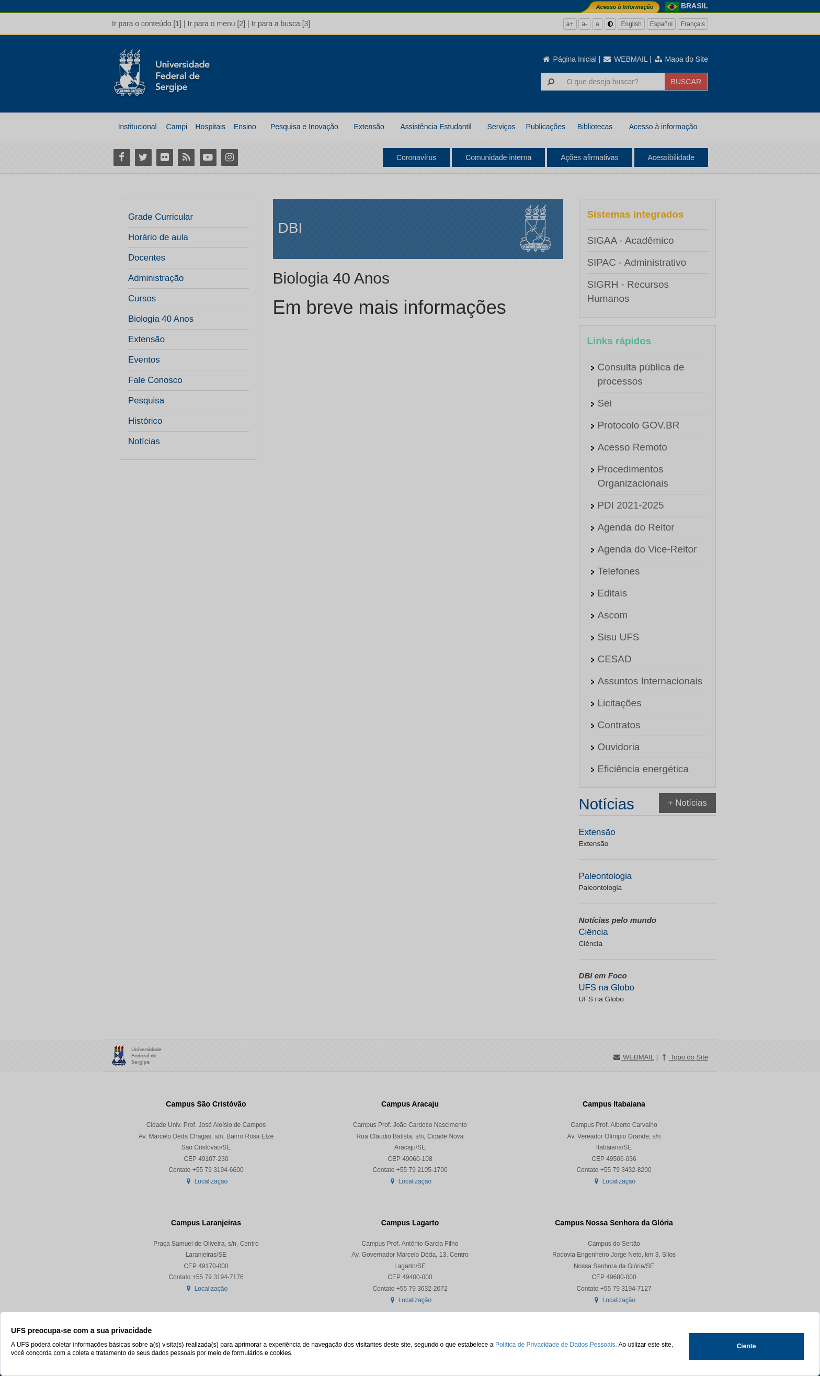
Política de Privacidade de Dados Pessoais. (556, 1344)
